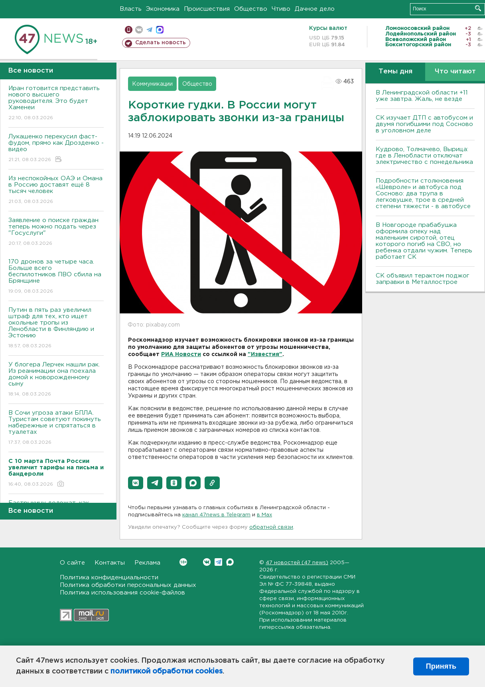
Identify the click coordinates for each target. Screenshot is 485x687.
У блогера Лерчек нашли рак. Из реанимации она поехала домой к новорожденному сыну (56, 380)
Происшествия (207, 9)
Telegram (218, 562)
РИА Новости (181, 354)
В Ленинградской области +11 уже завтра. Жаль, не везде (422, 96)
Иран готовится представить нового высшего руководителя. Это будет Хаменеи (56, 103)
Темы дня (395, 72)
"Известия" (265, 354)
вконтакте (139, 29)
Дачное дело (315, 9)
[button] (135, 482)
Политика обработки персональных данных (128, 585)
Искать (478, 8)
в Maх (264, 515)
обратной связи (271, 527)
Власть (131, 9)
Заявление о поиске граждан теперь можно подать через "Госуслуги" (56, 232)
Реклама (147, 562)
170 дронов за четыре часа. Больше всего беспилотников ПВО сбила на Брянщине (56, 277)
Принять (441, 666)
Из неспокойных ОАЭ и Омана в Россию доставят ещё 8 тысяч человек (56, 190)
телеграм (149, 29)
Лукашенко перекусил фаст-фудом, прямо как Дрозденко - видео (56, 148)
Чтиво (281, 9)
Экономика (162, 9)
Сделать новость (160, 42)
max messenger (160, 29)
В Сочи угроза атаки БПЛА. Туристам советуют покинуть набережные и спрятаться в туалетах (56, 428)
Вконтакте (183, 562)
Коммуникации (152, 84)
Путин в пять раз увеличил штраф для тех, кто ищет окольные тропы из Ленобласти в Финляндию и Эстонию (56, 328)
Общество (250, 9)
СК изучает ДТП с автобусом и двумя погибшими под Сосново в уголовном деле (424, 124)
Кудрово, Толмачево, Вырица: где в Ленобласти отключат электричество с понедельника (424, 156)
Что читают (455, 72)
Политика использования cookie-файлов (122, 592)
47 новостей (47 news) (297, 563)
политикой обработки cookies (166, 671)
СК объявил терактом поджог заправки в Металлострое (422, 279)
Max (230, 562)
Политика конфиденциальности (109, 577)
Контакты (110, 562)
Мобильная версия (128, 29)
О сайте (72, 562)
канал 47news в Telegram (216, 515)
